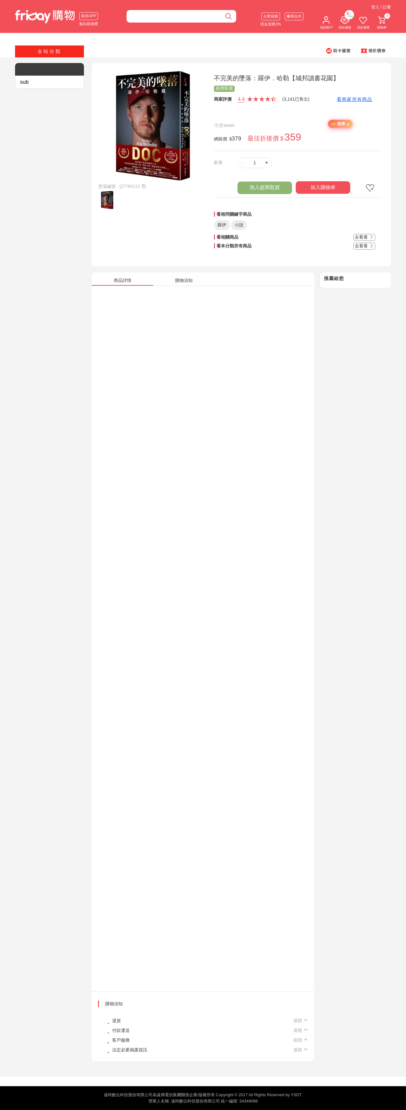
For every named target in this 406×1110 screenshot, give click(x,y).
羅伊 (221, 224)
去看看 (364, 237)
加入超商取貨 (265, 187)
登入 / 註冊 (381, 7)
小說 (239, 224)
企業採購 (270, 16)
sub (24, 82)
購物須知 (114, 1003)
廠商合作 (294, 16)
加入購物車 (323, 187)
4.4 (241, 99)
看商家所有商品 (354, 99)
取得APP (88, 16)
